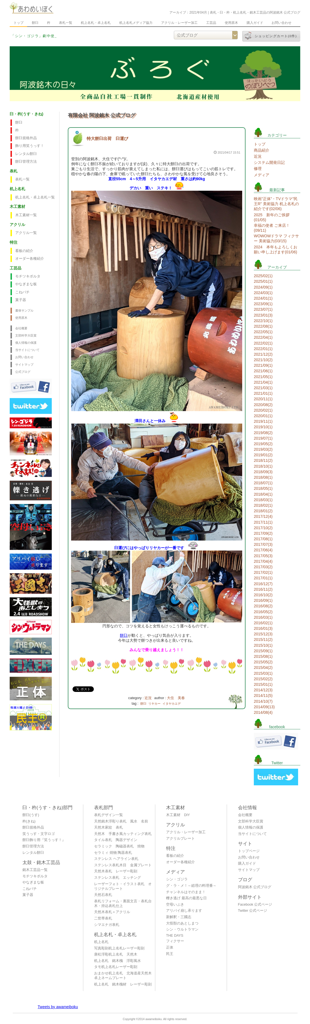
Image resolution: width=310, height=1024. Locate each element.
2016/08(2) (263, 606)
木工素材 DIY (178, 815)
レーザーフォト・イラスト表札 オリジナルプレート (123, 886)
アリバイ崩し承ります (184, 911)
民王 (169, 954)
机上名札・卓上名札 (96, 23)
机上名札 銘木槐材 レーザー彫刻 (123, 984)
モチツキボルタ (27, 276)
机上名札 (101, 942)
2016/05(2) (263, 612)
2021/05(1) (263, 377)
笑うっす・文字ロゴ (38, 834)
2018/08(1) (263, 477)
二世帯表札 (103, 918)
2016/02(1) (263, 623)
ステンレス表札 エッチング (117, 878)
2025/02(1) (263, 276)
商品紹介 (261, 150)
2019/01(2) (263, 455)
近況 (148, 698)
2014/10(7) (263, 701)
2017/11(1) (263, 522)
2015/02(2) (263, 679)
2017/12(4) (263, 516)
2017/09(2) (263, 533)
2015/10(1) (263, 645)
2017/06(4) (263, 550)
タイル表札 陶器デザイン (115, 840)
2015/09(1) (263, 651)
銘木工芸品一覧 (35, 870)
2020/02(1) (263, 410)
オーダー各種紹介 (29, 259)
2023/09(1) (263, 304)
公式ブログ (22, 371)
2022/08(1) (263, 326)
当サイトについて (27, 349)
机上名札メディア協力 (136, 23)
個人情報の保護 (26, 342)
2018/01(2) (263, 511)
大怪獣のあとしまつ (182, 923)
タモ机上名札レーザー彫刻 (115, 967)
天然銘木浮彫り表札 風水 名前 (121, 821)
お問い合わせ (281, 23)
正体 (169, 947)
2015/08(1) (263, 656)
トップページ (249, 851)
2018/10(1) (263, 466)
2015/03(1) (263, 673)
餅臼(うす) (30, 815)
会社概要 (21, 328)
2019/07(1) (263, 438)
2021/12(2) (263, 354)
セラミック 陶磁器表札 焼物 (119, 846)
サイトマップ (24, 364)
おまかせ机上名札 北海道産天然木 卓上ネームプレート (124, 975)
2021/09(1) (263, 365)
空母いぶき (175, 904)
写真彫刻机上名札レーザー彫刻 (119, 948)
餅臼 (35, 23)
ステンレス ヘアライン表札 (116, 859)
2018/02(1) (263, 505)
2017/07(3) (263, 544)
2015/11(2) (263, 639)
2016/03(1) (263, 617)
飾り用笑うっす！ (29, 146)
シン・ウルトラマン (182, 929)
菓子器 (20, 300)
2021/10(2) (263, 360)
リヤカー (154, 703)
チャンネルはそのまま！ (186, 892)
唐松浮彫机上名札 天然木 (115, 954)
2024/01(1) (263, 298)
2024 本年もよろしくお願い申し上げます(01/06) (275, 249)
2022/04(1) (263, 337)
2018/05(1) (263, 488)
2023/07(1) (263, 309)
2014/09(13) (264, 707)
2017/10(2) (263, 528)
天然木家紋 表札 (108, 827)
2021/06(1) (263, 371)
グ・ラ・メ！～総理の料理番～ (191, 886)
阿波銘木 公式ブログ (255, 887)
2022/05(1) (263, 332)
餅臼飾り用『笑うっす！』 (44, 840)
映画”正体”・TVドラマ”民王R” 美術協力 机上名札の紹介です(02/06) (276, 204)
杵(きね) (28, 821)
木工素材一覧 (26, 215)
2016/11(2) (263, 589)
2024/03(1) (263, 293)
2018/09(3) (263, 472)
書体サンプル (24, 310)
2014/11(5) (263, 695)
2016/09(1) (263, 600)
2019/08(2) (263, 433)
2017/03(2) (263, 567)
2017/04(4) (263, 561)
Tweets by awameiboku (58, 1007)
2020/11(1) (263, 399)
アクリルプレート (180, 838)
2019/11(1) (263, 421)
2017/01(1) (263, 578)
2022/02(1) (263, 343)
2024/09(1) (263, 287)
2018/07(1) (263, 483)
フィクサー (175, 941)
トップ (19, 23)
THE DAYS (174, 936)
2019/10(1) (263, 427)
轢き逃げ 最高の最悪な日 (186, 898)
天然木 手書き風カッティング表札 (123, 834)
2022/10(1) (263, 321)
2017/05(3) (263, 556)
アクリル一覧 (26, 233)
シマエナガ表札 (106, 925)
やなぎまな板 (26, 284)
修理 (258, 168)
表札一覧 (65, 23)
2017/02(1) (263, 572)
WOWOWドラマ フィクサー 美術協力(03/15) (276, 238)
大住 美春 (176, 698)
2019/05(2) (263, 444)
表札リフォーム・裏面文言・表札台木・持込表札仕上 (123, 903)
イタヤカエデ (171, 703)
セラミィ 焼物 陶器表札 (113, 853)
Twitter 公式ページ (252, 911)
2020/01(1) (263, 416)
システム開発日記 (269, 162)
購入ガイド (255, 23)
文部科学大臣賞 (26, 335)
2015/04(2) (263, 667)
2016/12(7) (263, 584)
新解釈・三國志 (178, 917)
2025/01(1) (263, 281)
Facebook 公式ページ (255, 904)
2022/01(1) (263, 349)
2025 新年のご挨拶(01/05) (272, 217)
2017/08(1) (263, 539)
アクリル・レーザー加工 (179, 23)
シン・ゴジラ (177, 879)
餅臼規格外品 (26, 138)
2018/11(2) (263, 460)
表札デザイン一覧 (108, 815)
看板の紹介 (24, 251)
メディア (261, 175)
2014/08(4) (263, 712)
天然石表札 (103, 895)
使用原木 (231, 23)
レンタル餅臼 (26, 154)
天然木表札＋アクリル (112, 912)
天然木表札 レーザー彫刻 (115, 871)
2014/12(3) (263, 690)
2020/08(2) (263, 405)
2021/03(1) (263, 388)
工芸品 (211, 23)
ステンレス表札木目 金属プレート (123, 865)
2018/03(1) (263, 500)
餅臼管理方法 (26, 162)
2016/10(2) (263, 595)
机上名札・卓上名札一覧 (35, 197)
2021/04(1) (263, 382)
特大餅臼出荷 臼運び (107, 138)
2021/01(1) (263, 393)
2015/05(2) (263, 662)
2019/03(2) (263, 449)
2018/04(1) (263, 494)
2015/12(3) (263, 634)
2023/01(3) (263, 315)
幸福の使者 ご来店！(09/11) (272, 228)
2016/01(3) (263, 628)
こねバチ (22, 292)
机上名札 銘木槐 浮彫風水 (117, 961)
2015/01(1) (263, 684)
